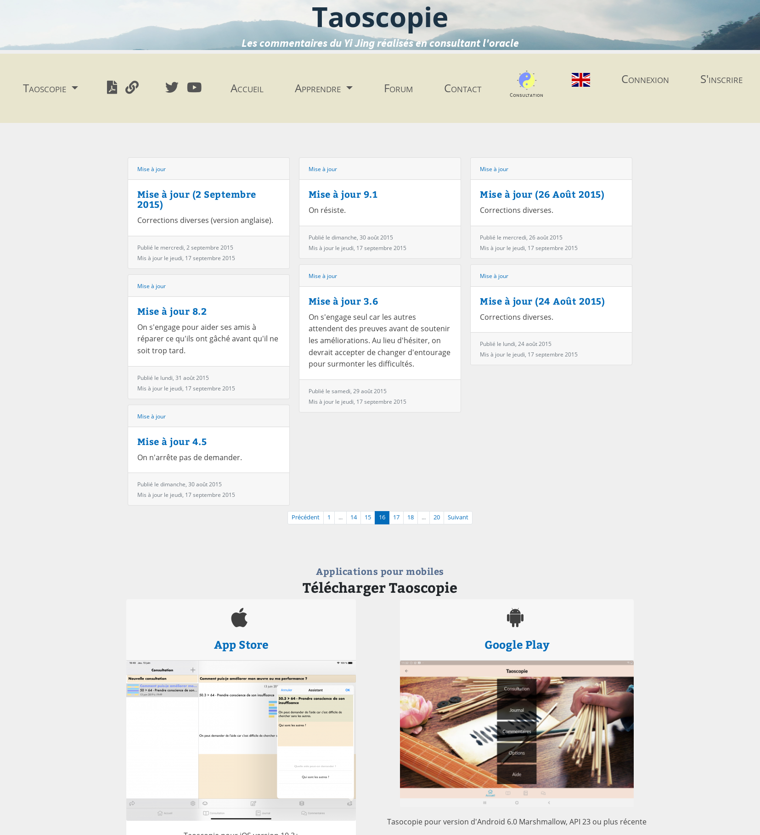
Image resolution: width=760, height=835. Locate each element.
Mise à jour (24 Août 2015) (542, 301)
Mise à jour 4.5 (172, 441)
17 (396, 517)
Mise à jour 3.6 (343, 301)
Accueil (247, 87)
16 (382, 517)
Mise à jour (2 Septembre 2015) (196, 199)
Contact (462, 87)
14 (353, 517)
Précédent (306, 517)
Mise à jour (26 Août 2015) (542, 194)
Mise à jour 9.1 (343, 194)
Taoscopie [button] (46, 87)
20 (436, 517)
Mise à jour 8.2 (172, 311)
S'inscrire (721, 78)
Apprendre (319, 87)
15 (368, 517)
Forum (398, 87)
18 (410, 517)
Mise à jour (151, 169)
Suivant (458, 517)
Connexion (645, 78)
